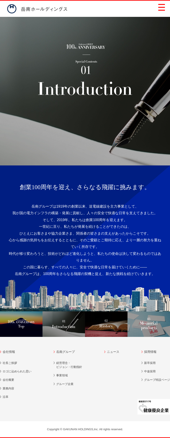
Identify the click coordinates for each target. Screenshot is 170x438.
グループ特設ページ (157, 379)
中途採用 (150, 371)
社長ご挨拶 (10, 363)
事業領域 (62, 375)
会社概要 (8, 379)
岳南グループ (65, 351)
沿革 (5, 397)
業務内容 (8, 388)
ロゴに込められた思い (17, 371)
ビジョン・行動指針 (69, 365)
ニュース (113, 351)
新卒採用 (150, 363)
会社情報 (9, 351)
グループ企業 (64, 384)
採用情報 (150, 351)
